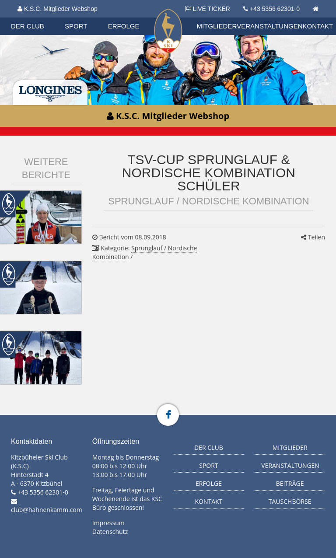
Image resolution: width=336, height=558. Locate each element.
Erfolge (124, 26)
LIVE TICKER (207, 8)
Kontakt (318, 26)
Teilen (313, 237)
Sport (76, 26)
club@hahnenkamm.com (46, 509)
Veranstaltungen (269, 26)
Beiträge (290, 483)
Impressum (108, 523)
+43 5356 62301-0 (275, 8)
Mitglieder (217, 26)
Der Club (27, 26)
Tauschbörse (290, 501)
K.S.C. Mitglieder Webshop (58, 8)
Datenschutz (110, 531)
